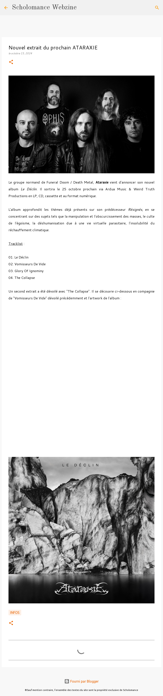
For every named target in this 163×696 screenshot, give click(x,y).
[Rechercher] (82, 8)
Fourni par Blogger (81, 681)
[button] (11, 62)
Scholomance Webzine (44, 7)
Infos (15, 612)
